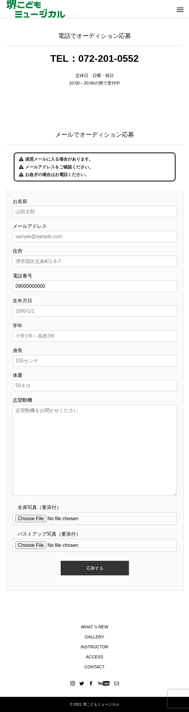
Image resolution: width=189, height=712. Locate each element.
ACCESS (94, 656)
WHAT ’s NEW (94, 626)
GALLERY (94, 636)
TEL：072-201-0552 (94, 58)
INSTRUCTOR (95, 646)
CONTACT (94, 666)
